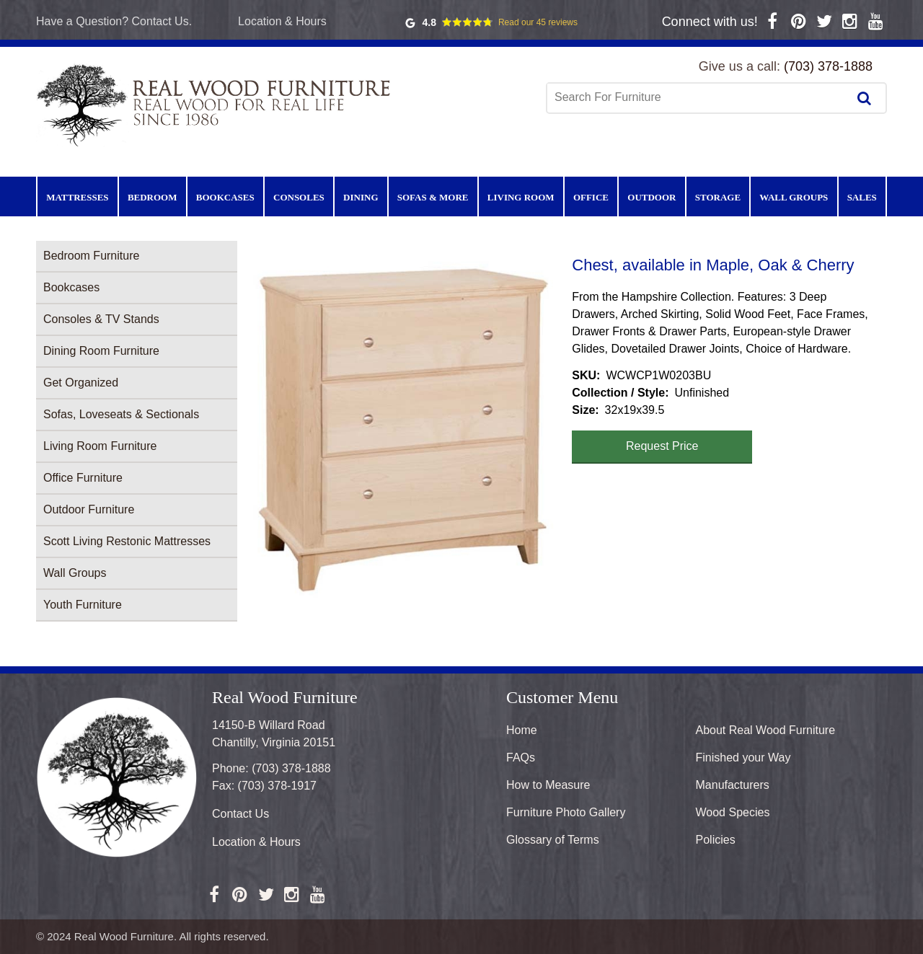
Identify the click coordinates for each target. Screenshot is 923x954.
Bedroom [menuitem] (152, 197)
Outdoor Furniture (88, 509)
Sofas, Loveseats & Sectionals (121, 414)
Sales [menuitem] (862, 197)
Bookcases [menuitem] (225, 197)
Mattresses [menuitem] (77, 197)
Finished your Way (743, 757)
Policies (716, 840)
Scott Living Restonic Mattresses (127, 541)
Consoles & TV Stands (101, 319)
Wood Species (733, 812)
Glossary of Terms (552, 840)
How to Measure (548, 785)
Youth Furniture (82, 605)
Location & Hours (282, 21)
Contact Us (240, 814)
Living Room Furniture (99, 446)
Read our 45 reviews (538, 22)
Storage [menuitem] (718, 197)
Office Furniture (83, 478)
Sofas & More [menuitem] (433, 197)
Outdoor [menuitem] (651, 197)
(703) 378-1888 (828, 66)
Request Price (662, 446)
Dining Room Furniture (101, 351)
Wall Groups (74, 573)
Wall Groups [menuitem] (793, 197)
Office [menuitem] (591, 197)
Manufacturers (732, 785)
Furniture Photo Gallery (565, 812)
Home (521, 730)
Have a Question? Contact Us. (114, 21)
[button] (404, 425)
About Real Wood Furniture (766, 730)
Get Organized (80, 382)
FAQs (520, 757)
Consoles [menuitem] (298, 197)
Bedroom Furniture (91, 255)
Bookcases (71, 287)
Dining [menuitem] (360, 197)
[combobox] (698, 97)
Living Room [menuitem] (521, 197)
